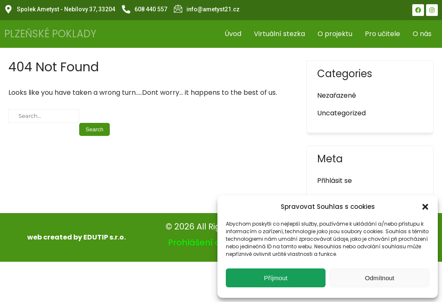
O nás (422, 34)
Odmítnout (379, 277)
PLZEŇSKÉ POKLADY (50, 34)
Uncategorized (341, 113)
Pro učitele (382, 34)
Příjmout (275, 277)
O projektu (335, 34)
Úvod (233, 34)
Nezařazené (336, 95)
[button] (425, 207)
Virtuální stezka (279, 34)
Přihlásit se (334, 180)
